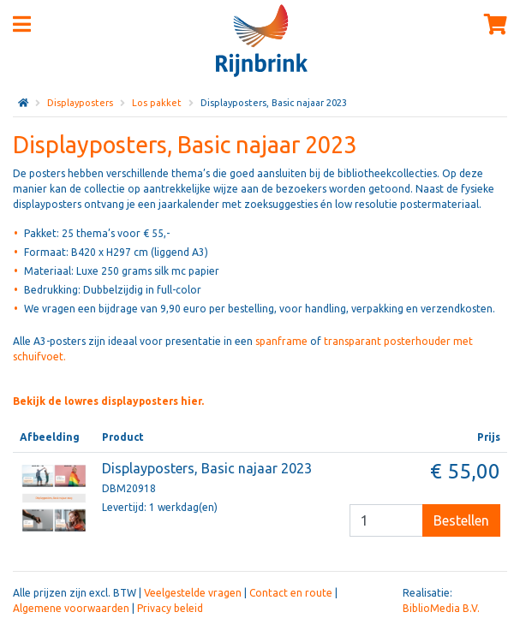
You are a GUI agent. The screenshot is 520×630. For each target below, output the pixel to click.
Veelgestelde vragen (193, 592)
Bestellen (461, 520)
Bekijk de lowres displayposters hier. (108, 401)
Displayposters (80, 103)
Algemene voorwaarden (71, 608)
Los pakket (157, 103)
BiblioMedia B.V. (441, 608)
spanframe (281, 341)
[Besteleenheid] (386, 520)
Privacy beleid (170, 608)
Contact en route (290, 592)
